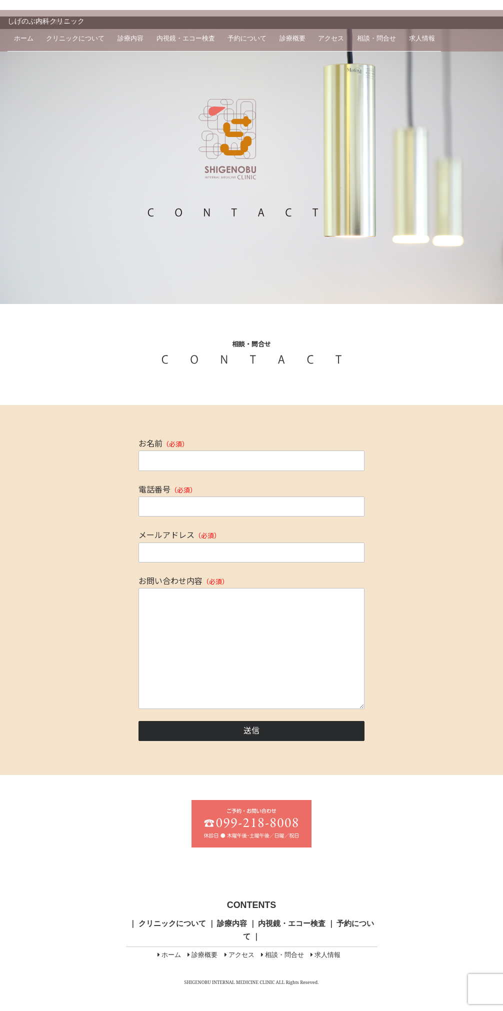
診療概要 (293, 38)
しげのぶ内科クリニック (46, 21)
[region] (251, 166)
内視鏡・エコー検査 (185, 38)
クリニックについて (75, 38)
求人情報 (422, 38)
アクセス (331, 38)
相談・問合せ (376, 38)
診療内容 (131, 38)
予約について (247, 38)
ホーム (24, 38)
